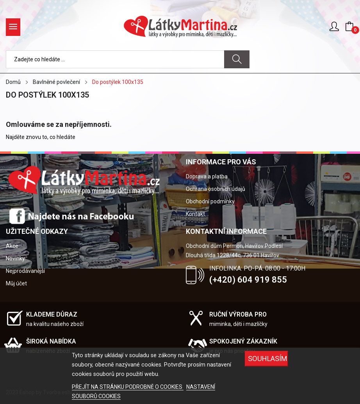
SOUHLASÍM (267, 358)
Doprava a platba (207, 176)
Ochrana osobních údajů (215, 189)
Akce (12, 246)
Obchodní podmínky (210, 201)
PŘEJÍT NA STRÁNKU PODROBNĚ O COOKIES (128, 387)
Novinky (15, 258)
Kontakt (195, 214)
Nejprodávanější (25, 271)
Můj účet (16, 283)
